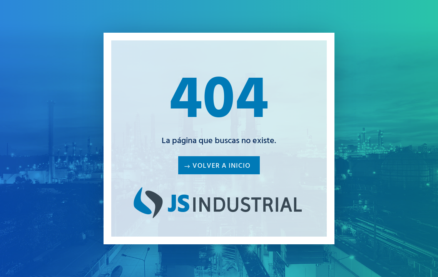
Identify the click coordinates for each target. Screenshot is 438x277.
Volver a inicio (221, 166)
